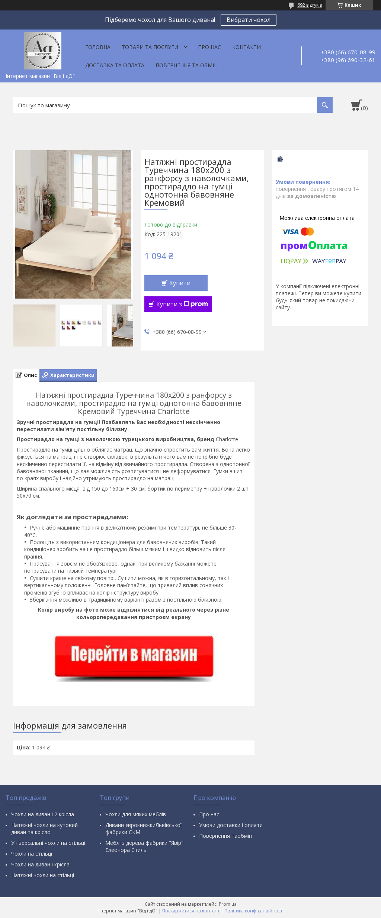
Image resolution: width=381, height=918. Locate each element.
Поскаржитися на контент (191, 911)
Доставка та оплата (114, 65)
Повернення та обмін (187, 65)
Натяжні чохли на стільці (42, 875)
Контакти (246, 47)
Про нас (209, 47)
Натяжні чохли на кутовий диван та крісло (44, 828)
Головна (98, 47)
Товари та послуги (150, 47)
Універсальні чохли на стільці (48, 842)
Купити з (182, 304)
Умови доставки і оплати (231, 825)
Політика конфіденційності (254, 911)
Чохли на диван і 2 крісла (42, 814)
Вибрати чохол (248, 20)
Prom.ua (228, 904)
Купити (179, 283)
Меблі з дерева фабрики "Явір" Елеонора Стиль (144, 846)
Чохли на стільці (31, 853)
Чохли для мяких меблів (135, 814)
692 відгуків (309, 5)
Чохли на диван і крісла (40, 864)
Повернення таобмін (225, 835)
